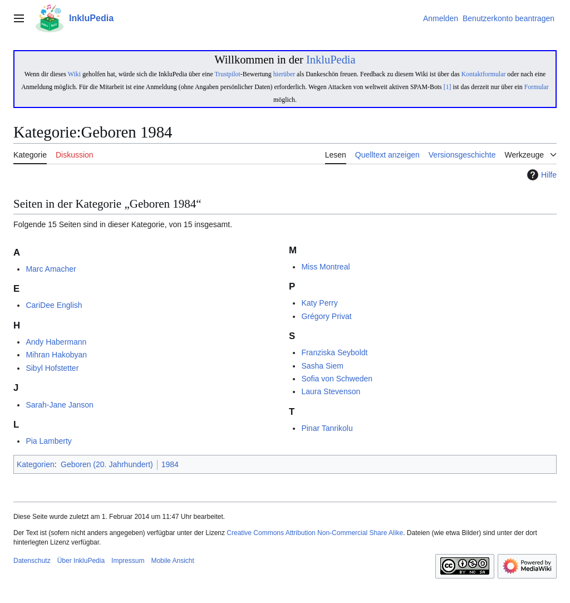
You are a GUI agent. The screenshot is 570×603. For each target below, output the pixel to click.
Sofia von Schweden (336, 378)
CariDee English (54, 305)
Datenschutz (32, 561)
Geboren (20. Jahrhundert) (107, 464)
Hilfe (540, 174)
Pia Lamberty (48, 441)
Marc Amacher (51, 268)
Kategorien (36, 464)
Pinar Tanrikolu (326, 428)
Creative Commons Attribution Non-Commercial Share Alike (315, 533)
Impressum (127, 561)
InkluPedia (331, 59)
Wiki (74, 74)
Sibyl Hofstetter (52, 368)
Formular (536, 87)
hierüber (284, 74)
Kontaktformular (483, 74)
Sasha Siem (322, 365)
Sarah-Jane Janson (59, 404)
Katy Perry (319, 302)
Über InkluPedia (81, 561)
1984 (170, 464)
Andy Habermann (56, 341)
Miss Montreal (325, 266)
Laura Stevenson (330, 391)
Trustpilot (227, 74)
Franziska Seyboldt (334, 352)
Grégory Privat (326, 316)
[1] (447, 87)
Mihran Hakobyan (56, 354)
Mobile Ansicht (172, 561)
